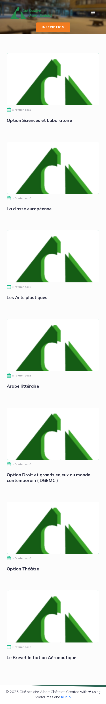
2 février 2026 (19, 110)
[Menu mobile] (93, 12)
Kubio (66, 697)
